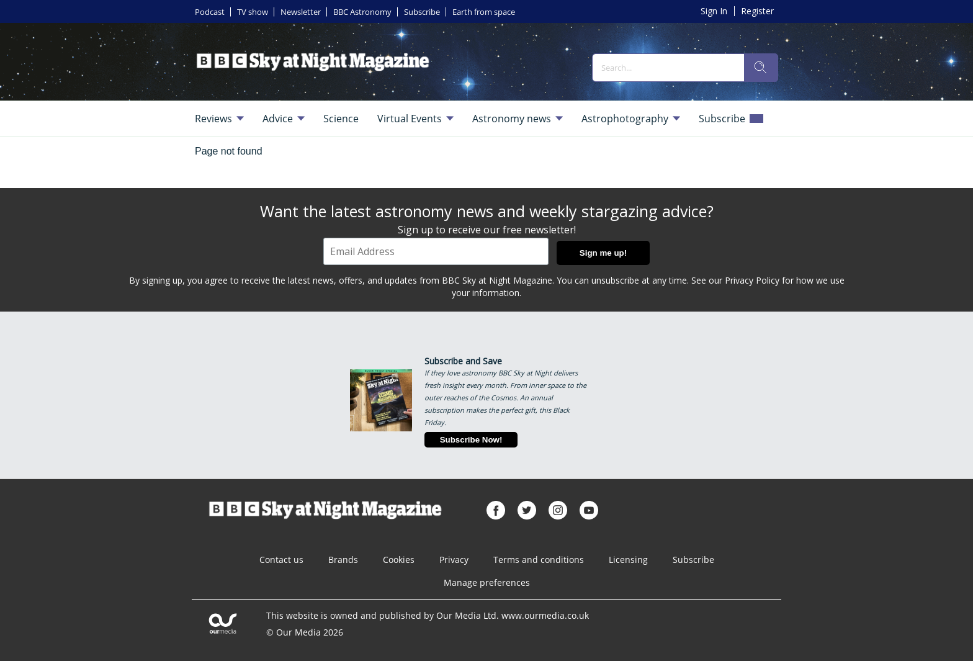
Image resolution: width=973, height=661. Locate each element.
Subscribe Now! (471, 439)
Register (757, 11)
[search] (761, 67)
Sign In (714, 11)
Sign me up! (603, 253)
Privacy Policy (752, 280)
